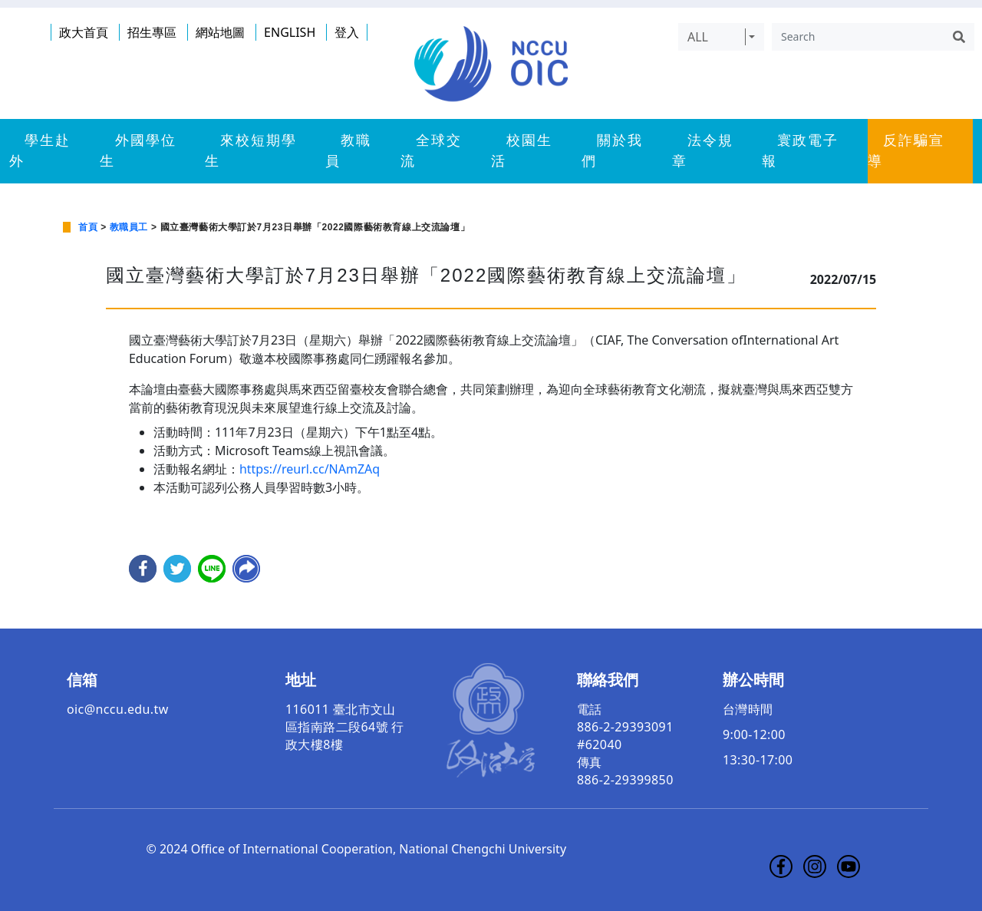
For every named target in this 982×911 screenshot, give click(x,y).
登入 (346, 32)
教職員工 (129, 227)
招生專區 (151, 32)
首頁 (87, 227)
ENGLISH (289, 32)
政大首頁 (83, 32)
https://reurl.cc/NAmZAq (309, 468)
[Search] (858, 37)
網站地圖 (220, 32)
